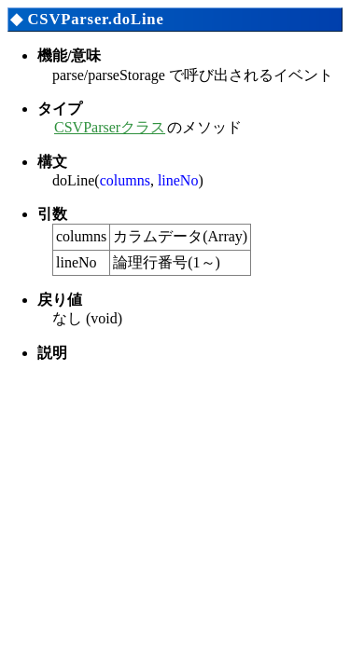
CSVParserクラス (109, 127)
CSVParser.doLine (95, 19)
